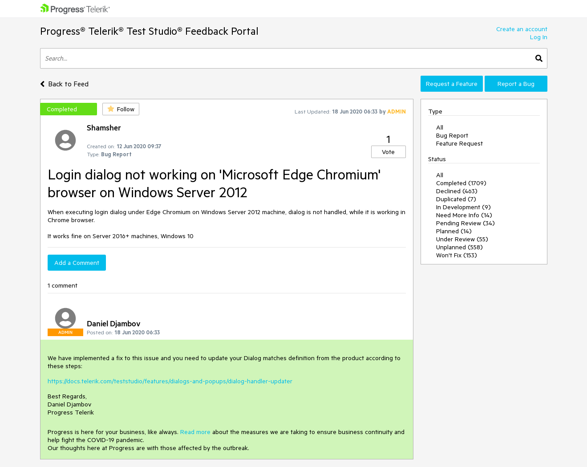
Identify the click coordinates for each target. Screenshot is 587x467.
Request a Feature (452, 84)
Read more (195, 432)
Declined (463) (457, 191)
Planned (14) (454, 231)
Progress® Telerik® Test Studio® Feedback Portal (149, 30)
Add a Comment (76, 263)
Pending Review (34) (465, 223)
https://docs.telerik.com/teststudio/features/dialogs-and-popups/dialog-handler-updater (170, 381)
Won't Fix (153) (456, 255)
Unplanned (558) (459, 247)
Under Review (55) (462, 239)
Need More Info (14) (464, 215)
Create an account (521, 29)
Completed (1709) (461, 183)
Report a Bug (516, 84)
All (439, 127)
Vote (388, 152)
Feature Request (459, 143)
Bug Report (452, 135)
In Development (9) (463, 207)
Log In (538, 37)
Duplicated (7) (456, 199)
